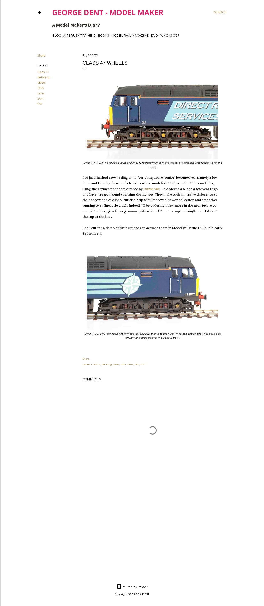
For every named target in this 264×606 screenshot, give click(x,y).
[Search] (220, 12)
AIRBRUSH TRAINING (79, 35)
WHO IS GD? (169, 35)
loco (40, 99)
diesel (41, 83)
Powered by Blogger (132, 586)
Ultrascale (151, 189)
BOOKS (103, 35)
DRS (40, 88)
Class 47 (43, 72)
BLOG (56, 35)
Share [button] (41, 55)
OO (39, 104)
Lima (41, 93)
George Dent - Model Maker (107, 12)
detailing (43, 77)
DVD (154, 35)
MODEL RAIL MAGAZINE (130, 35)
